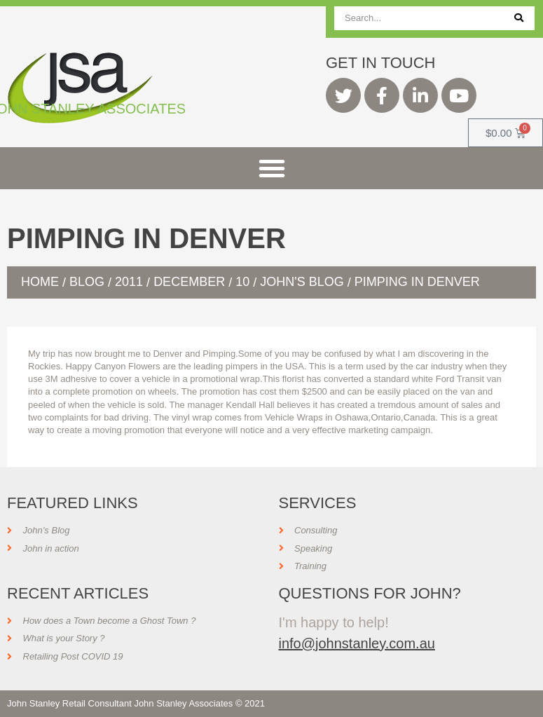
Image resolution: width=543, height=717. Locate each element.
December (189, 282)
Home (40, 282)
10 (242, 282)
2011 (129, 282)
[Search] (519, 18)
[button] (272, 168)
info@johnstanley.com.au (357, 643)
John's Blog (301, 282)
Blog (86, 282)
